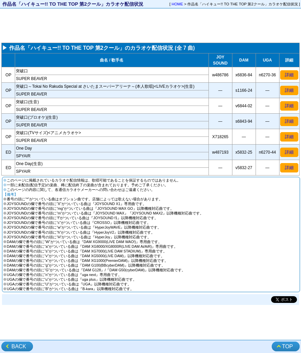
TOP (287, 346)
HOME (177, 4)
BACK (18, 346)
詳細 (289, 74)
